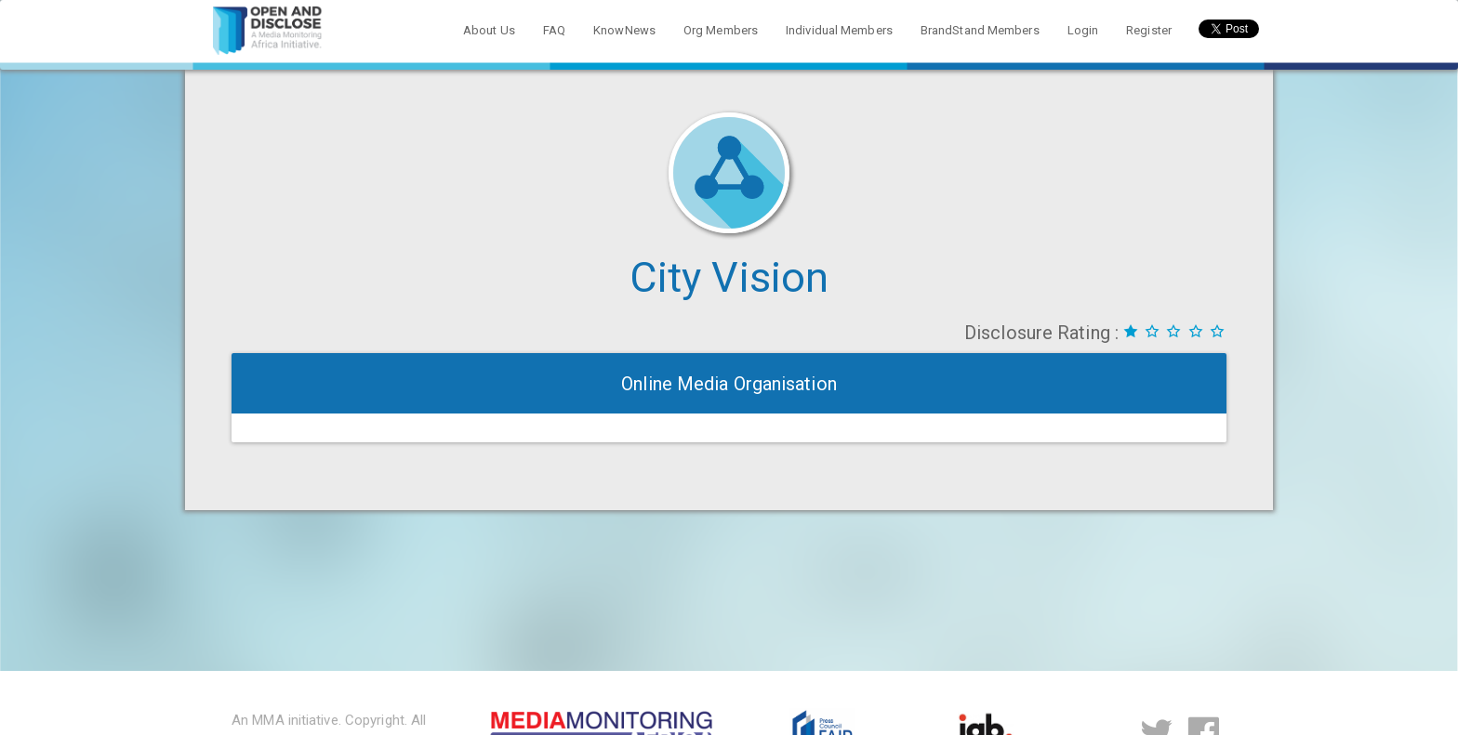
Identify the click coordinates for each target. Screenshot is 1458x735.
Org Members (720, 30)
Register (1149, 30)
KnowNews (624, 30)
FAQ (554, 30)
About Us (489, 30)
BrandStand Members (980, 30)
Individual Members (839, 30)
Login (1083, 30)
